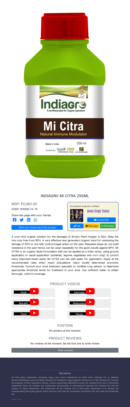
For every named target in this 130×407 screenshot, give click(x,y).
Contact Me (101, 220)
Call (77, 226)
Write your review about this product (37, 227)
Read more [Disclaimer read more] (16, 399)
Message (92, 226)
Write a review (65, 350)
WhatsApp (107, 226)
